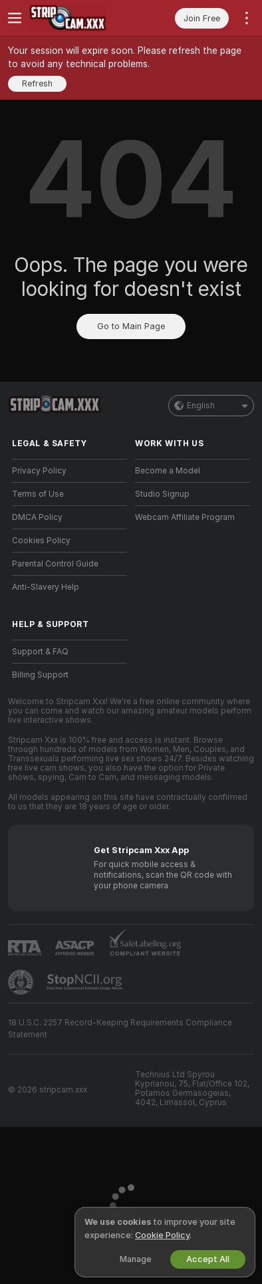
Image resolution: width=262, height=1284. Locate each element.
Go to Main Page (131, 326)
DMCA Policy (37, 517)
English (211, 406)
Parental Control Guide (55, 564)
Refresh (37, 83)
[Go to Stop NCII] (86, 982)
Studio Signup (162, 494)
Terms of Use (38, 494)
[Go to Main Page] (80, 18)
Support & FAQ (40, 651)
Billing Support (40, 675)
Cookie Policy (162, 1235)
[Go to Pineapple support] (22, 982)
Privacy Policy (39, 470)
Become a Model (167, 470)
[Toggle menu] (14, 18)
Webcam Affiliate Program (185, 517)
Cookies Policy (41, 540)
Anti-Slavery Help (45, 587)
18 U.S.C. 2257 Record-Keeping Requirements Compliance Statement (120, 1028)
